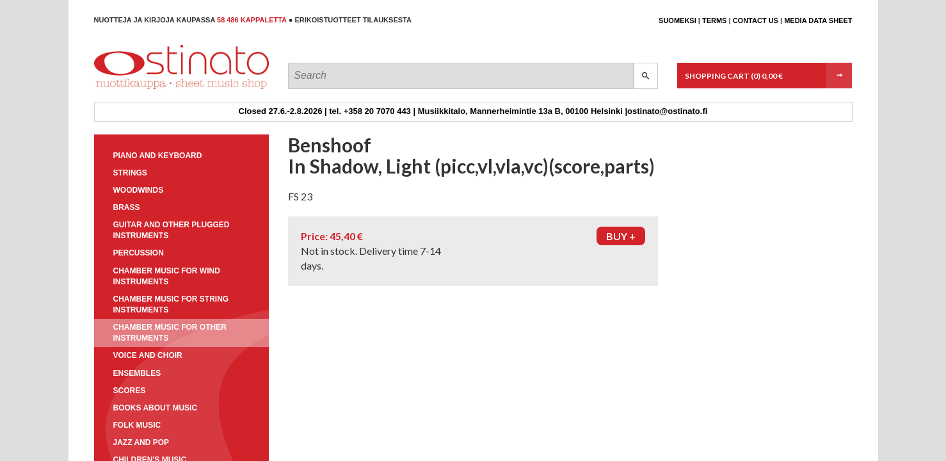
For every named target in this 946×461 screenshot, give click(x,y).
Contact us (755, 20)
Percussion (138, 252)
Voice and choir (147, 355)
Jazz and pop (141, 442)
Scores (129, 390)
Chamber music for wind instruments (166, 276)
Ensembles (137, 373)
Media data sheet (818, 20)
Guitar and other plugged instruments (171, 230)
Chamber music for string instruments (171, 304)
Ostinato (152, 88)
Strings (130, 172)
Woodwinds (138, 190)
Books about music (155, 407)
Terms (714, 20)
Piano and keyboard (157, 155)
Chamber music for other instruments (170, 333)
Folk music (137, 425)
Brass (126, 207)
